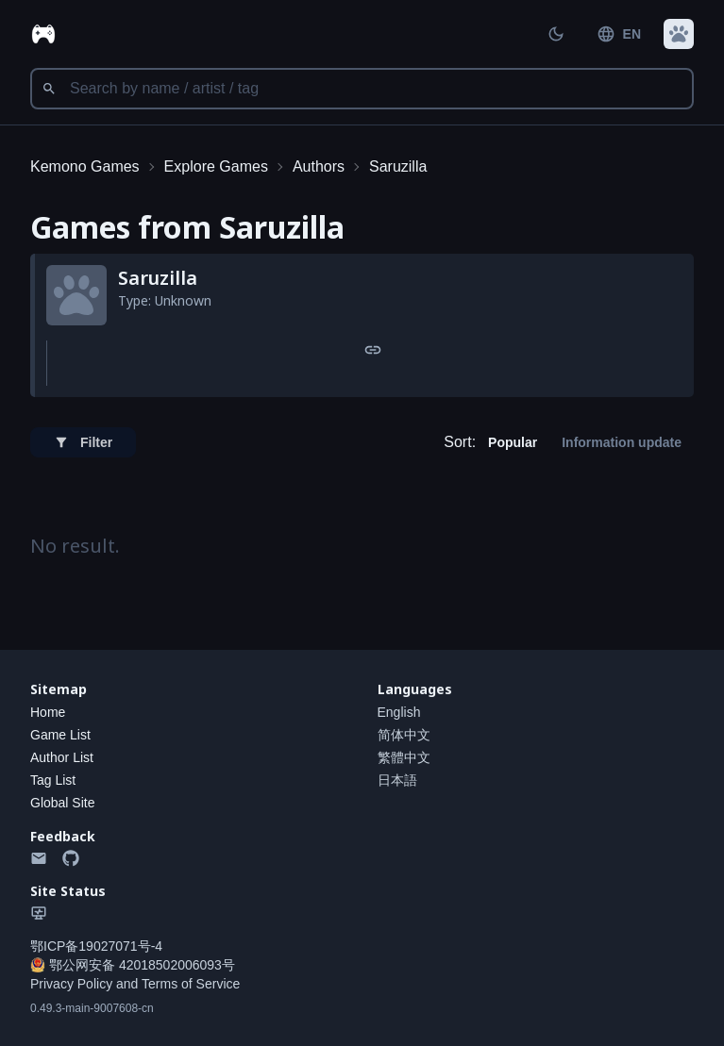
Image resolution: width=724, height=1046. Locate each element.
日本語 (397, 780)
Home (47, 712)
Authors (319, 166)
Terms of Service (191, 983)
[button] (679, 34)
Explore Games (216, 166)
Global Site (62, 802)
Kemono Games (85, 166)
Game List (60, 734)
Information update (622, 442)
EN (619, 34)
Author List (61, 757)
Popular (512, 442)
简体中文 (404, 734)
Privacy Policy (71, 983)
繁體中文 (404, 757)
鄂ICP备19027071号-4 (96, 946)
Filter (83, 442)
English (399, 712)
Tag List (53, 780)
